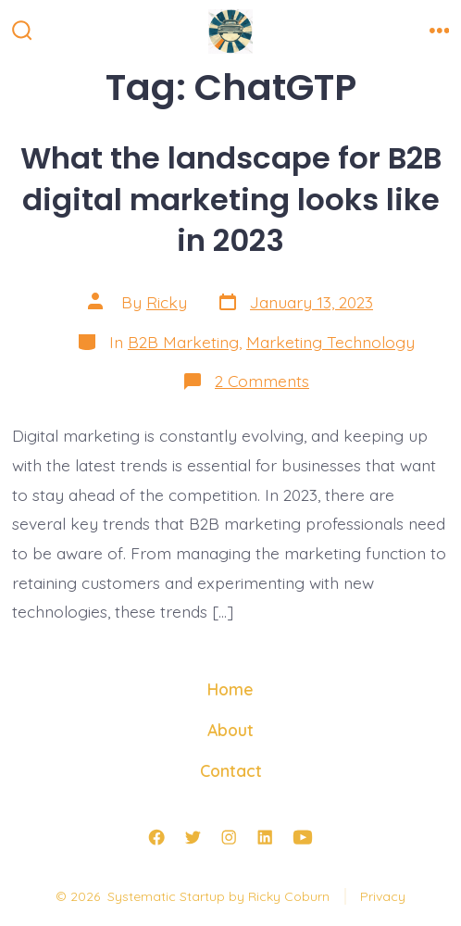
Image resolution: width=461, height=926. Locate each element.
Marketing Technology (330, 342)
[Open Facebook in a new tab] (156, 837)
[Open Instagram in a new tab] (228, 837)
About (230, 730)
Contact (231, 770)
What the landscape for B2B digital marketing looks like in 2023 (231, 198)
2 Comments (262, 380)
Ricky (166, 302)
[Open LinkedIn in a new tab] (264, 837)
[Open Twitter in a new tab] (192, 837)
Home (230, 689)
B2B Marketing (183, 342)
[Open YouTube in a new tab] (302, 837)
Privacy (382, 896)
